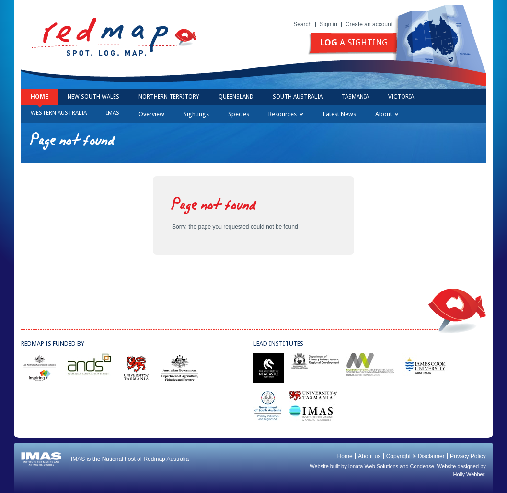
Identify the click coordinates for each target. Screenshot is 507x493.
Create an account (369, 24)
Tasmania (355, 96)
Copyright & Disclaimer (415, 456)
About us (369, 456)
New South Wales (93, 96)
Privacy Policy (468, 456)
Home (39, 96)
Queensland (236, 96)
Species (238, 114)
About (386, 114)
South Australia (298, 96)
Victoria (401, 96)
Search (302, 24)
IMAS (112, 113)
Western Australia (59, 113)
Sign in (328, 24)
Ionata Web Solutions (373, 466)
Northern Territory (168, 96)
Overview (151, 114)
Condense (422, 466)
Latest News (339, 114)
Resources (285, 114)
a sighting (354, 42)
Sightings (196, 114)
